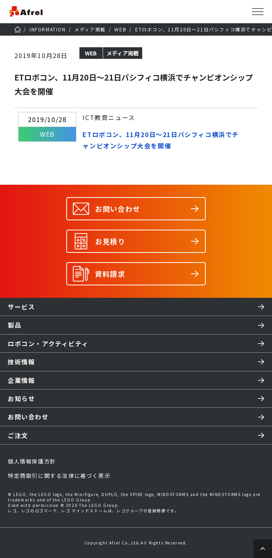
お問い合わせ (28, 416)
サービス (21, 306)
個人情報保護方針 (32, 461)
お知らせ (21, 398)
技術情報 (21, 361)
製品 (14, 325)
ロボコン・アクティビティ (48, 343)
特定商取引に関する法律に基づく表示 (59, 475)
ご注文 (18, 435)
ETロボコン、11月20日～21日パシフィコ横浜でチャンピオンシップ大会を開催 (161, 140)
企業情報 (21, 380)
